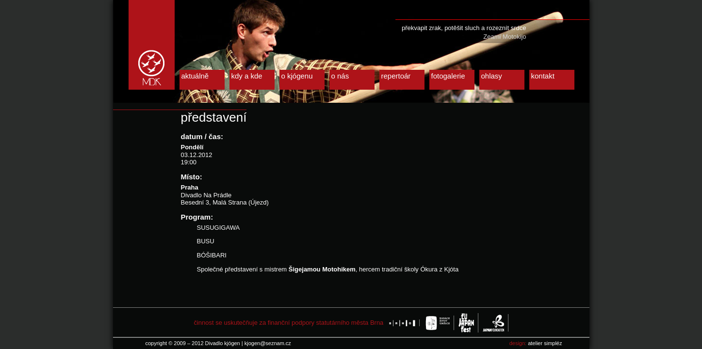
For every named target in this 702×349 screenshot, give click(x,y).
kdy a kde (246, 76)
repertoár (396, 76)
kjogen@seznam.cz (268, 343)
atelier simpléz (545, 343)
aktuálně (195, 76)
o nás (340, 76)
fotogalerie (448, 76)
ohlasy (491, 76)
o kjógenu (297, 76)
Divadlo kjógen (152, 45)
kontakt (543, 76)
